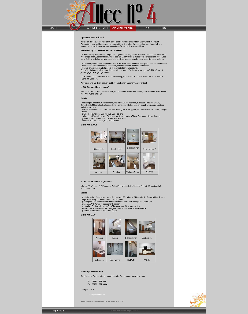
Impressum (58, 310)
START (53, 28)
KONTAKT (145, 28)
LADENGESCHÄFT (97, 28)
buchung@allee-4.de (96, 294)
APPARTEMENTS (122, 28)
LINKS (162, 28)
